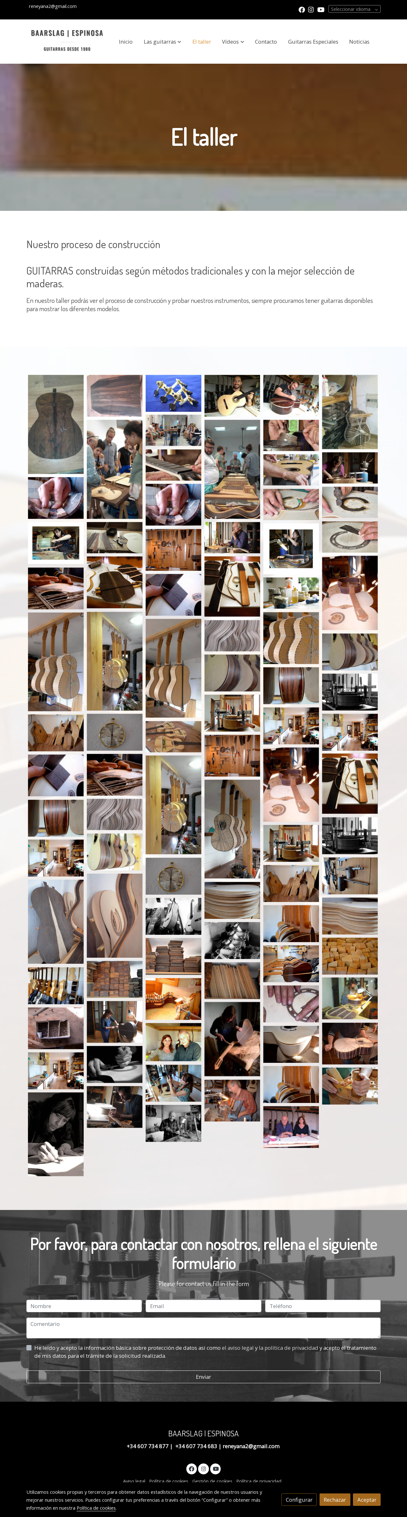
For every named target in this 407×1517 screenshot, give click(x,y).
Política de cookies (168, 1481)
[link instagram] (311, 9)
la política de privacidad (289, 1347)
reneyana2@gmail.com (252, 1446)
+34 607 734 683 (196, 1446)
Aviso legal (134, 1481)
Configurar (299, 1499)
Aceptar (366, 1499)
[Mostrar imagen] (56, 424)
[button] (162, 42)
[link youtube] (321, 9)
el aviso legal (238, 1347)
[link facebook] (302, 9)
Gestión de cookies (212, 1481)
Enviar (203, 1376)
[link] (67, 41)
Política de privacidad (258, 1481)
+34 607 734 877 (148, 1446)
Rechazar (335, 1499)
